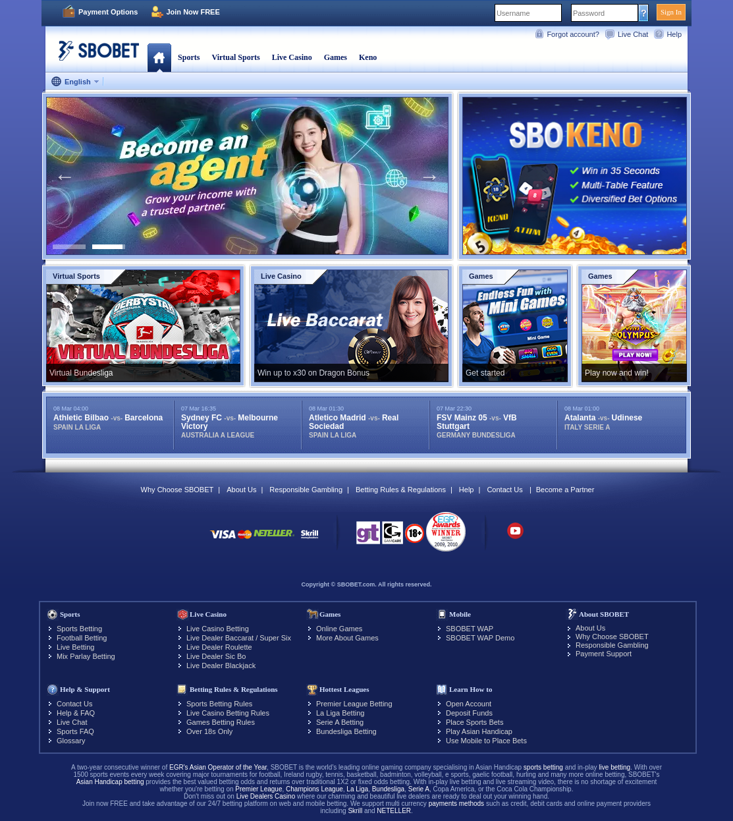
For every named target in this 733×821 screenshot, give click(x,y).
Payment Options (108, 12)
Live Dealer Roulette (219, 647)
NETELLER (394, 810)
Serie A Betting (340, 722)
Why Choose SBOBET (177, 490)
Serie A (418, 789)
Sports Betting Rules (219, 704)
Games (335, 57)
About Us (241, 490)
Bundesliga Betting (346, 731)
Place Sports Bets (474, 722)
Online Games (339, 629)
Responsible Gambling (305, 490)
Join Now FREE (192, 12)
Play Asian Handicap (479, 731)
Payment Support (604, 654)
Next (429, 176)
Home (159, 57)
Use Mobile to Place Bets (486, 741)
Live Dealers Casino (266, 796)
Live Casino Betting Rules (227, 713)
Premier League (258, 789)
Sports (189, 57)
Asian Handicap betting (110, 781)
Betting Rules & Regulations (401, 490)
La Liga (357, 789)
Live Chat (633, 34)
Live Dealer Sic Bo (216, 656)
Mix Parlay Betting (86, 656)
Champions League (314, 789)
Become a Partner (565, 490)
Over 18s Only (209, 731)
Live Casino (292, 57)
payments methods (457, 803)
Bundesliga (388, 789)
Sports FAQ (75, 731)
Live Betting (75, 647)
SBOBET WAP (469, 629)
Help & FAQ (76, 713)
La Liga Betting (340, 713)
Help (674, 34)
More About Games (347, 638)
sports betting (543, 767)
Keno (368, 57)
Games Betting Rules (220, 722)
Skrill (355, 810)
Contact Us (504, 490)
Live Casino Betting (217, 629)
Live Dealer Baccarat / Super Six (238, 638)
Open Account (468, 704)
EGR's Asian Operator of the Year (218, 767)
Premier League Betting (354, 704)
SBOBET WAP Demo (480, 638)
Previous (64, 176)
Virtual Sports (235, 57)
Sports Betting (79, 629)
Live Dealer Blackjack (221, 665)
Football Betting (82, 638)
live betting (614, 767)
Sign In (671, 12)
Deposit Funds (469, 713)
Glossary (71, 741)
